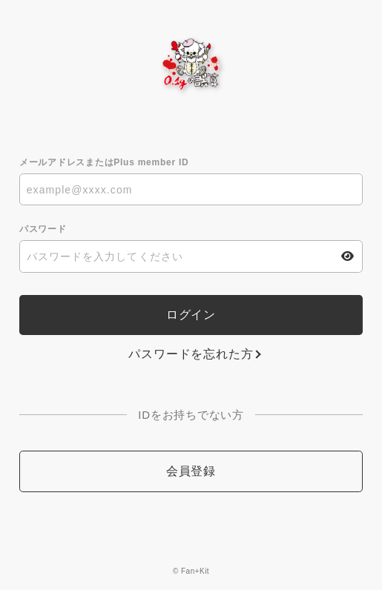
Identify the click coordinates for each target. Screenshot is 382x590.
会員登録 (191, 471)
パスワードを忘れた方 (190, 354)
